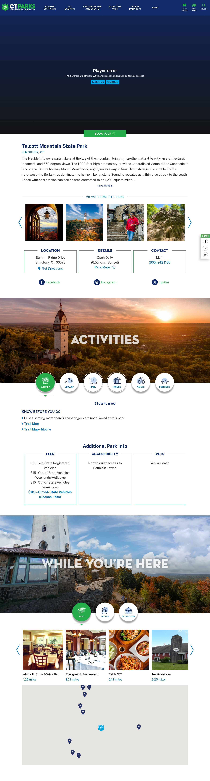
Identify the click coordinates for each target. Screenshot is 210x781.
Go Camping (70, 7)
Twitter (164, 282)
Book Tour (103, 133)
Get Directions (52, 268)
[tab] (45, 382)
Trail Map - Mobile (37, 429)
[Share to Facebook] (205, 241)
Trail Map (31, 424)
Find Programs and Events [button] (92, 7)
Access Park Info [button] (135, 7)
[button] (83, 712)
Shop (155, 7)
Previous (20, 222)
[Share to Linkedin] (205, 254)
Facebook (53, 282)
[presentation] (45, 384)
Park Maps (194, 9)
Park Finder (185, 9)
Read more (104, 185)
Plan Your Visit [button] (115, 7)
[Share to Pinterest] (205, 248)
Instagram (108, 282)
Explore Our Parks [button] (50, 7)
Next (190, 222)
